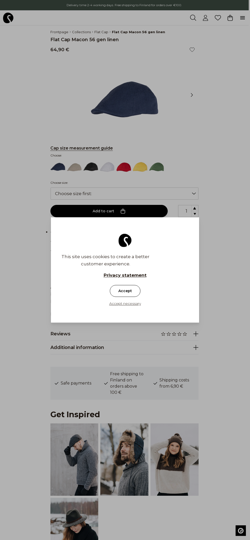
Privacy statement (125, 275)
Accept (125, 291)
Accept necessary (125, 303)
